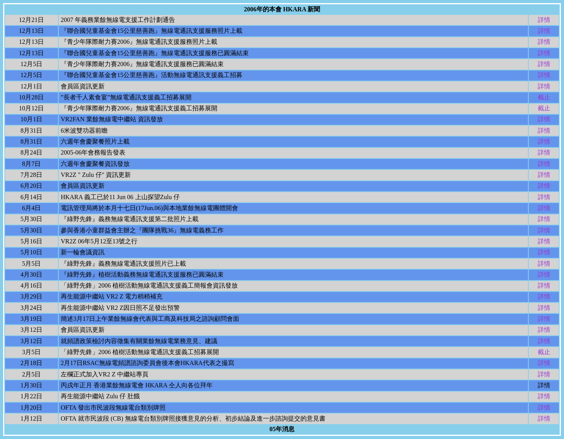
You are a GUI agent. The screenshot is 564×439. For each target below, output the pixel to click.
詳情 (544, 19)
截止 (544, 97)
